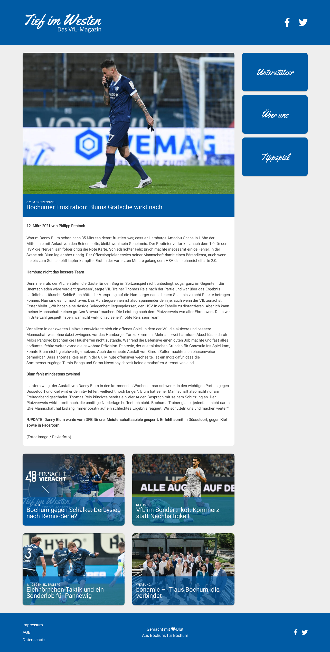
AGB (27, 632)
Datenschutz (34, 639)
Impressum (33, 624)
